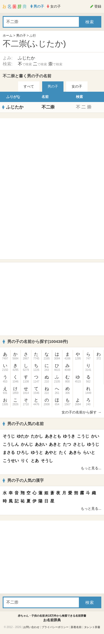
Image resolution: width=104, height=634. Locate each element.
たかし (37, 436)
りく (25, 460)
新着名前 (76, 627)
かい (95, 436)
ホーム (7, 35)
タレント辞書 (92, 627)
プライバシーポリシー (55, 627)
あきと (55, 444)
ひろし (23, 452)
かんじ (27, 444)
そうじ (9, 436)
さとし (79, 444)
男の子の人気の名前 (23, 423)
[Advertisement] (52, 155)
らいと (89, 452)
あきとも (53, 436)
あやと (51, 452)
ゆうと (37, 452)
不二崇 (48, 107)
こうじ (83, 436)
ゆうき (69, 436)
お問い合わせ (31, 627)
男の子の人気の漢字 (23, 480)
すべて (29, 86)
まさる (9, 452)
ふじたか (26, 58)
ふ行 (32, 35)
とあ (35, 460)
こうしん (11, 444)
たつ (67, 444)
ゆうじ (93, 444)
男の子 (21, 35)
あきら (75, 452)
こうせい (11, 460)
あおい (41, 444)
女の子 (77, 86)
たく (63, 452)
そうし (47, 460)
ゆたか (23, 436)
